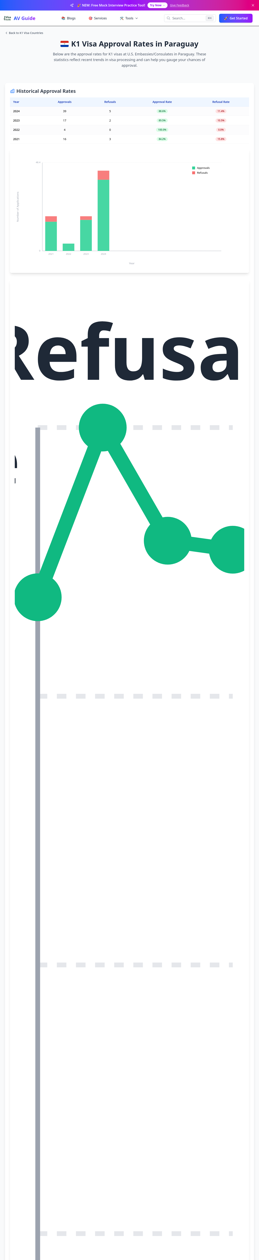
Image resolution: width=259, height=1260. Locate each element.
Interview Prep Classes (72, 1126)
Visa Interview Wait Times (34, 995)
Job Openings (170, 1139)
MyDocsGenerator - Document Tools (181, 1191)
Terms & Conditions (174, 1126)
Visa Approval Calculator (33, 989)
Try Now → (157, 5)
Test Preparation (120, 1139)
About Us (167, 1146)
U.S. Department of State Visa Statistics (47, 1061)
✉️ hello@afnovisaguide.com (178, 1162)
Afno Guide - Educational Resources (122, 1191)
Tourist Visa (116, 1133)
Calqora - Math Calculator (71, 1191)
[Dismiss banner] (253, 5)
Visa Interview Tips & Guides (36, 1001)
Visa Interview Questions (125, 1126)
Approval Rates (67, 1146)
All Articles (116, 1146)
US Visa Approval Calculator (75, 1133)
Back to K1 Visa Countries (24, 33)
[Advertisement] (129, 434)
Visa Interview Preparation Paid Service (44, 984)
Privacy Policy (170, 1133)
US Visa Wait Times (70, 1139)
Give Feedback (179, 5)
